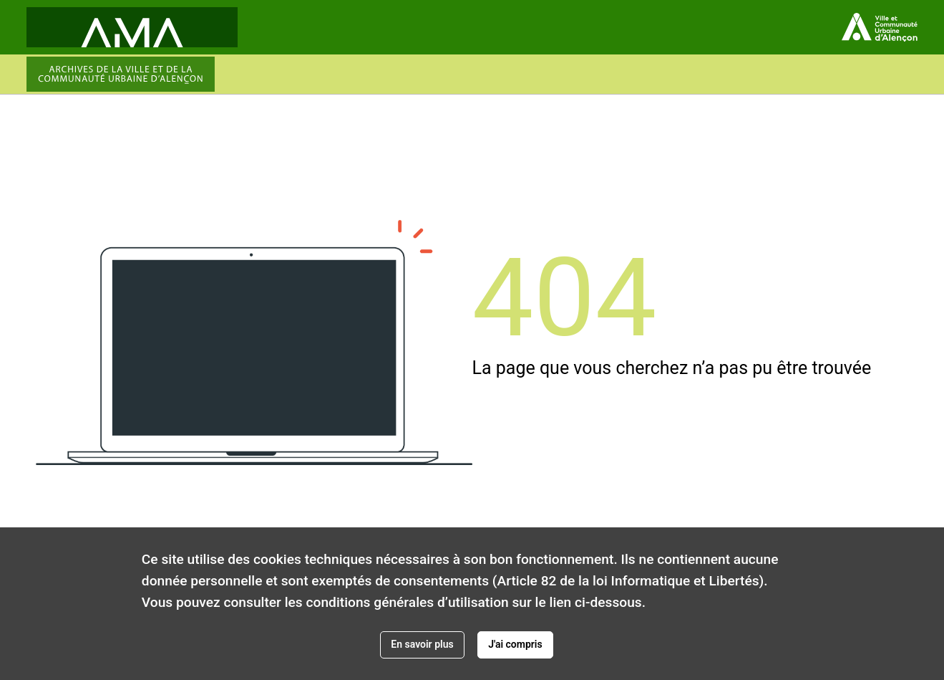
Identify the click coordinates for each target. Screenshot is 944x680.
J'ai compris (515, 644)
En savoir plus (422, 644)
